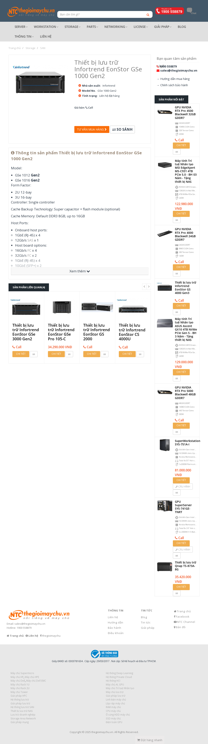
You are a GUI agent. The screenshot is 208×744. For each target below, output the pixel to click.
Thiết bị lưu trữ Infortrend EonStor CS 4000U (132, 332)
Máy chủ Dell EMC (36, 680)
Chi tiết (21, 354)
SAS (30, 240)
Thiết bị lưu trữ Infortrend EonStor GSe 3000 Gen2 (25, 332)
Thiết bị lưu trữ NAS (22, 710)
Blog (144, 617)
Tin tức (146, 622)
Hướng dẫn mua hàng (175, 79)
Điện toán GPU (114, 722)
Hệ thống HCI (113, 680)
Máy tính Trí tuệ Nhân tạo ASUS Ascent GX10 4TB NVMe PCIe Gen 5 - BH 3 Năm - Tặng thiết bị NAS (186, 329)
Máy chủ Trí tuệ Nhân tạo (120, 688)
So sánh (122, 129)
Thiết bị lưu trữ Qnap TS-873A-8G (185, 566)
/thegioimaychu (51, 635)
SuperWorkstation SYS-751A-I (187, 442)
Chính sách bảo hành (174, 85)
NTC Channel (186, 622)
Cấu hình (183, 486)
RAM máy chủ (113, 707)
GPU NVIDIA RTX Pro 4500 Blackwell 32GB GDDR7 (185, 113)
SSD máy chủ (113, 718)
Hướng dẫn (115, 622)
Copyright (75, 732)
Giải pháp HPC (19, 695)
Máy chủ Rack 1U (20, 684)
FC (29, 250)
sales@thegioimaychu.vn (178, 70)
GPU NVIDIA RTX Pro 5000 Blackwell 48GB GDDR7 (185, 393)
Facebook (183, 616)
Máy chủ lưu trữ (115, 692)
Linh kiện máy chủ (116, 699)
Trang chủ (184, 611)
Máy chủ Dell (18, 680)
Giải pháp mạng (20, 722)
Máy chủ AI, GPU (115, 684)
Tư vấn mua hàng (92, 129)
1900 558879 (168, 66)
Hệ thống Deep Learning (119, 673)
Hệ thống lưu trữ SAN (22, 707)
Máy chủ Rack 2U (20, 688)
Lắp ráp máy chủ (115, 703)
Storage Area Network (23, 718)
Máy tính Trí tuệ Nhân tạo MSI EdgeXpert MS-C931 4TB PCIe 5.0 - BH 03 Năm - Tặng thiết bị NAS (186, 171)
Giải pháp (148, 628)
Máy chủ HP (17, 677)
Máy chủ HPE (32, 677)
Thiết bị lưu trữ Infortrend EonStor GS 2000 (96, 332)
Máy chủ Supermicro (22, 673)
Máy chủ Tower (19, 692)
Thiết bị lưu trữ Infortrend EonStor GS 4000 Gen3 (185, 288)
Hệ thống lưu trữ (20, 699)
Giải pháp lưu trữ (115, 695)
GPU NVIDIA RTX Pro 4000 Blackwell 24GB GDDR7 (185, 234)
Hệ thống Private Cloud (119, 677)
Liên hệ (113, 617)
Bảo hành (114, 628)
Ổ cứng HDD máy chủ (118, 714)
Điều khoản (116, 633)
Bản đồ (181, 627)
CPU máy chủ (113, 710)
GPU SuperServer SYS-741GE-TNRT (183, 507)
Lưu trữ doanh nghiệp (23, 714)
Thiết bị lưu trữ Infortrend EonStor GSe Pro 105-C (61, 332)
